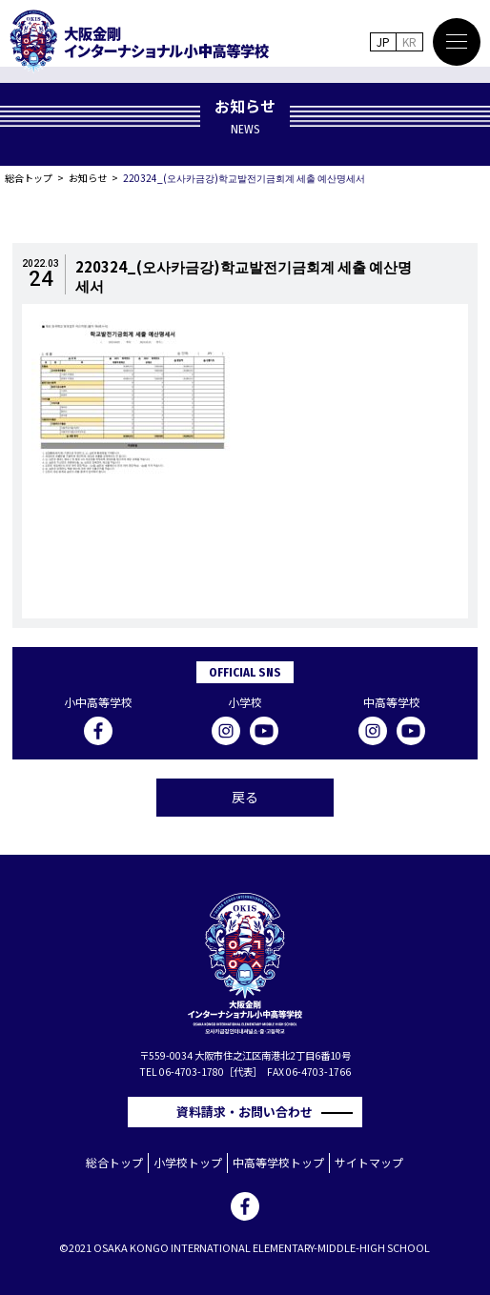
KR (409, 41)
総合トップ (28, 178)
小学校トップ (187, 1162)
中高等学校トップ (278, 1162)
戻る (245, 796)
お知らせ (88, 178)
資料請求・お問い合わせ (250, 1112)
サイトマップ (369, 1162)
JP (383, 41)
